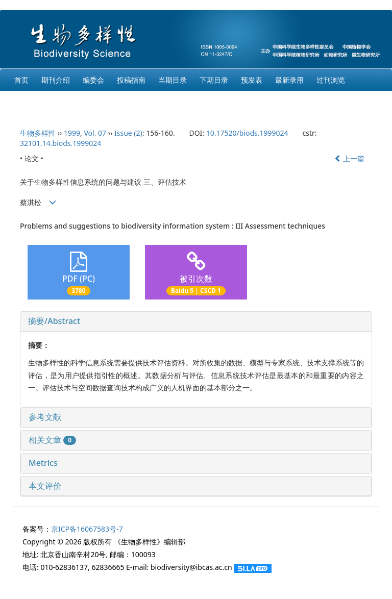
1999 (72, 133)
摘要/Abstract (54, 321)
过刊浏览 (330, 80)
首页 (21, 80)
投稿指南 (131, 80)
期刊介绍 (55, 80)
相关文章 (52, 439)
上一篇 (349, 158)
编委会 (93, 80)
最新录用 (289, 80)
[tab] (196, 321)
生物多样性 (38, 133)
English (26, 102)
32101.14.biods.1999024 (60, 143)
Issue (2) (128, 133)
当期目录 (172, 80)
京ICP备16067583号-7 (87, 529)
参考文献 (45, 416)
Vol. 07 (95, 133)
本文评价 (45, 485)
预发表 (251, 80)
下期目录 (214, 80)
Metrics (43, 462)
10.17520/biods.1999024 (247, 133)
